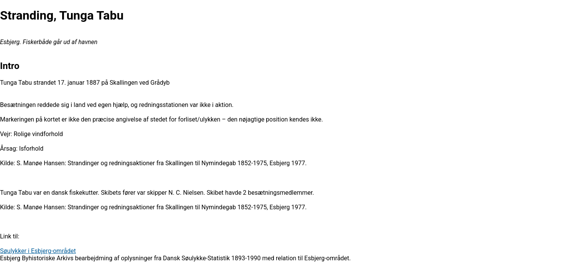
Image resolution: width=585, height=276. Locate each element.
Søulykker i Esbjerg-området (38, 251)
